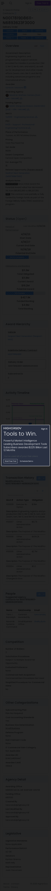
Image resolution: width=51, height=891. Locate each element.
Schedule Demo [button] (26, 461)
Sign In (44, 428)
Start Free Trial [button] (10, 461)
